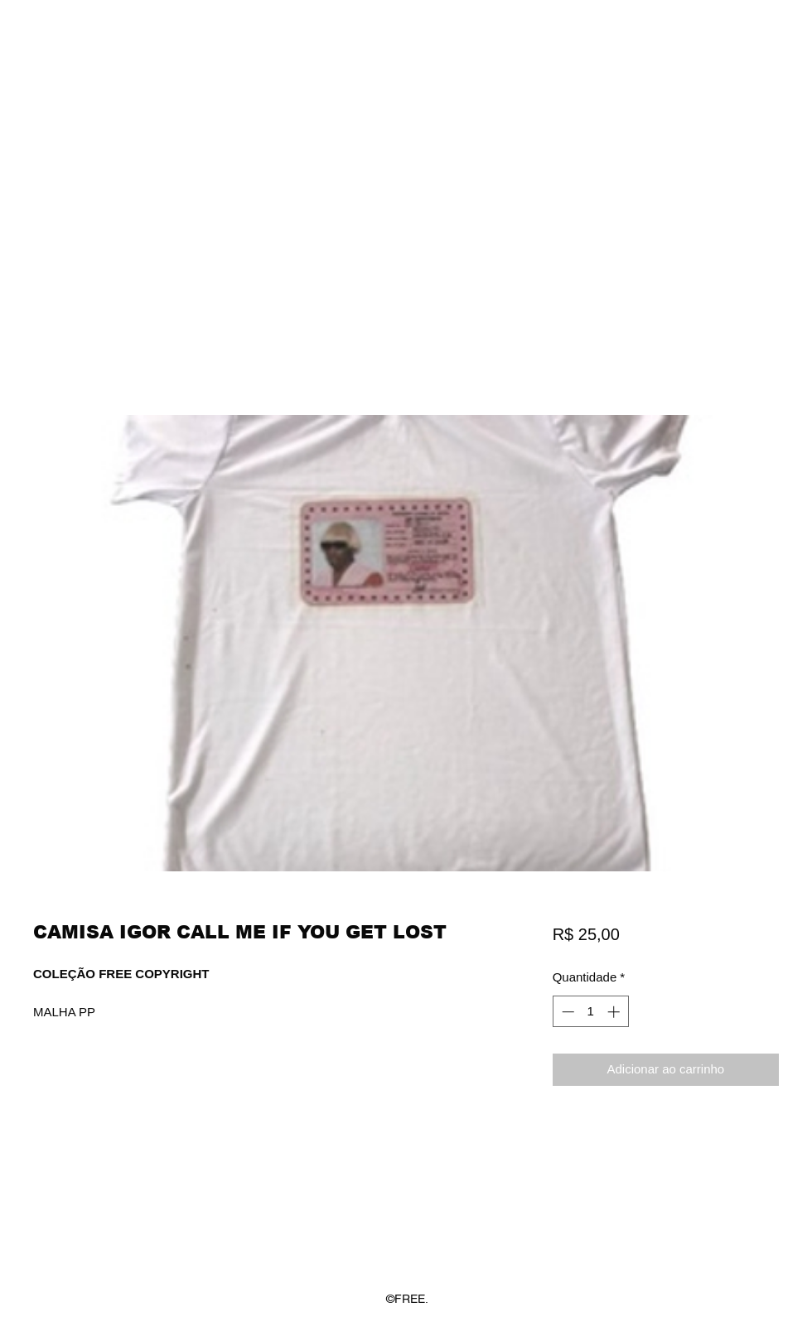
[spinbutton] (590, 1011)
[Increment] (615, 1011)
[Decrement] (566, 1011)
